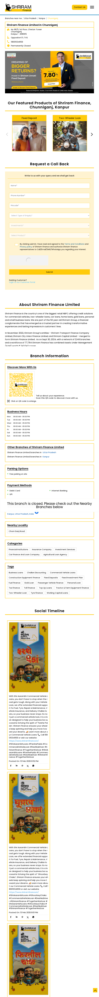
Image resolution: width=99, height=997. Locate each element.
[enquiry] (49, 215)
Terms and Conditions (74, 244)
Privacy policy (26, 246)
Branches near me (13, 18)
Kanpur (42, 18)
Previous (7, 134)
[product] (49, 235)
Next (92, 134)
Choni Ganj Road (17, 531)
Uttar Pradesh (30, 18)
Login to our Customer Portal (22, 282)
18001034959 (17, 41)
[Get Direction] (37, 513)
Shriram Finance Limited (49, 943)
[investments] (49, 225)
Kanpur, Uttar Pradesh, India (20, 514)
